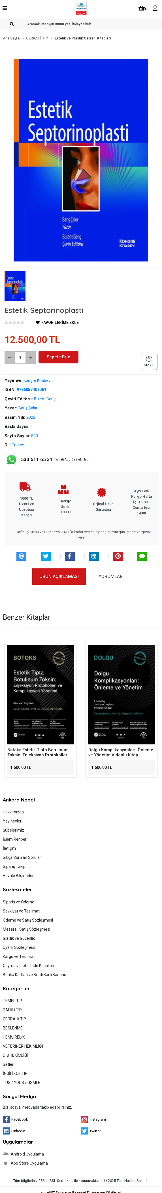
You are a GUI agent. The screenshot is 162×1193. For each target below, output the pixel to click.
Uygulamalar (18, 1142)
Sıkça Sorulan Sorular (22, 857)
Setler (8, 1064)
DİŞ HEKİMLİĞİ (15, 1055)
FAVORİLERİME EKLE (57, 322)
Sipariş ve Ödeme (18, 902)
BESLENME (13, 1028)
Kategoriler (16, 988)
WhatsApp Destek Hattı (47, 459)
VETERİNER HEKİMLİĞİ (23, 1046)
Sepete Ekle (58, 356)
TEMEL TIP (12, 1001)
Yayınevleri (12, 821)
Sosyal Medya (19, 1096)
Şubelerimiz (13, 830)
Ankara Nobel (19, 800)
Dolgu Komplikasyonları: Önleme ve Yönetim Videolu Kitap (120, 752)
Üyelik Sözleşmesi (19, 947)
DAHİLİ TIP (12, 1010)
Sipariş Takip (14, 866)
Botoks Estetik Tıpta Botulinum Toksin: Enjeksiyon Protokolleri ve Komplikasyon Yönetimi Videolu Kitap (38, 752)
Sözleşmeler (17, 889)
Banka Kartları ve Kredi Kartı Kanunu (34, 974)
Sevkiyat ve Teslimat (21, 911)
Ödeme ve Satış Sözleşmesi (28, 920)
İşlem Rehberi (15, 839)
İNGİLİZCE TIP (15, 1073)
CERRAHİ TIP (14, 1019)
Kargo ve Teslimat (19, 956)
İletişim (9, 848)
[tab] (59, 576)
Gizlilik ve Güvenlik (19, 938)
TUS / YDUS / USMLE (21, 1082)
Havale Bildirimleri (19, 875)
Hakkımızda (13, 812)
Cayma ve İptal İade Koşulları (28, 965)
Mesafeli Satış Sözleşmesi (26, 929)
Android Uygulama (23, 1153)
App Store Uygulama (25, 1162)
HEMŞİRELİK (14, 1037)
